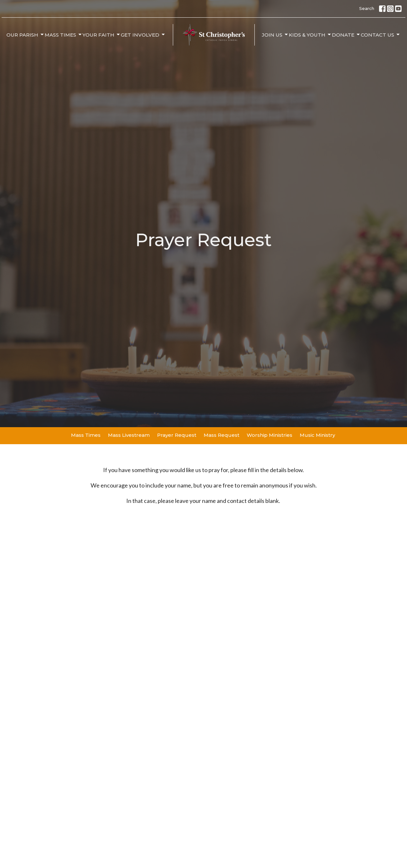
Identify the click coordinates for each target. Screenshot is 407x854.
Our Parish (25, 34)
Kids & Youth (310, 34)
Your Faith (102, 34)
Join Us (275, 34)
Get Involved (143, 34)
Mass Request (221, 435)
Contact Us (381, 34)
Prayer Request (176, 435)
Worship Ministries (269, 435)
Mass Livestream (129, 435)
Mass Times (64, 34)
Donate (346, 34)
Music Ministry (317, 435)
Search (366, 8)
